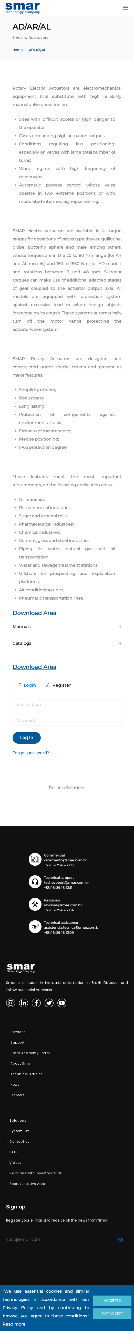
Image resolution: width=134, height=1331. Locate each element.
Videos (15, 1162)
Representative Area (27, 1183)
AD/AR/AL (37, 50)
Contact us (19, 1141)
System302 (19, 1131)
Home (18, 50)
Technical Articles (26, 1074)
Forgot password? (31, 753)
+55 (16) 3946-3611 (58, 888)
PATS (13, 1152)
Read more (14, 1324)
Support (17, 1042)
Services (17, 1032)
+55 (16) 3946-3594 (59, 910)
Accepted (112, 1300)
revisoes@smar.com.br (63, 905)
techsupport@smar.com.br (66, 883)
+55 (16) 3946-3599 (59, 865)
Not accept (112, 1313)
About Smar (20, 1063)
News (14, 1084)
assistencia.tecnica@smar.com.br (72, 927)
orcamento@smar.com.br (65, 860)
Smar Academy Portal (29, 1053)
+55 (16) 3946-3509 (59, 933)
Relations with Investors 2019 (35, 1173)
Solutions (17, 1120)
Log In (26, 737)
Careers (17, 1095)
